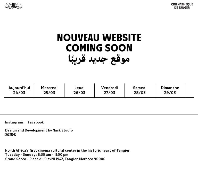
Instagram (14, 123)
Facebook (36, 123)
